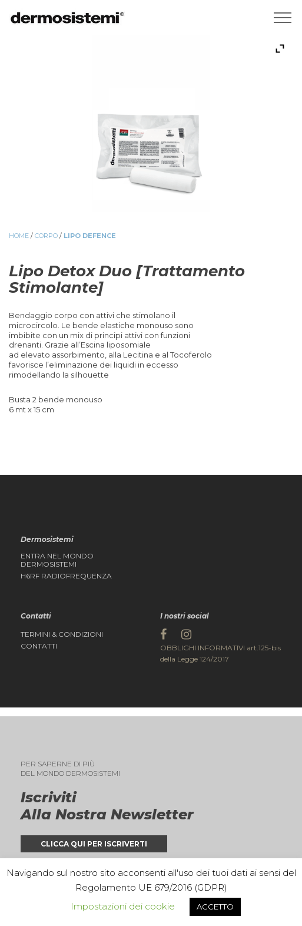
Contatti (39, 646)
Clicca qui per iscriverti (94, 843)
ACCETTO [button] (215, 906)
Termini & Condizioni (62, 634)
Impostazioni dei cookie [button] (123, 906)
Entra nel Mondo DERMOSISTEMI (57, 560)
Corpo (46, 235)
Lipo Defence (90, 235)
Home (19, 235)
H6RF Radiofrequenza (66, 576)
